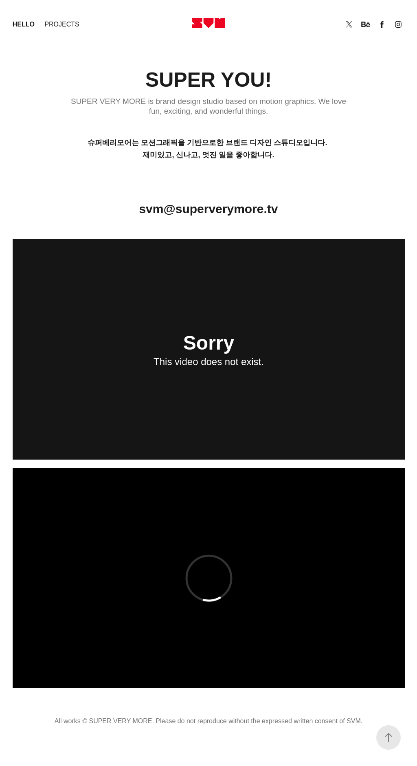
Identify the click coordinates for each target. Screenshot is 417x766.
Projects (61, 24)
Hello (24, 24)
